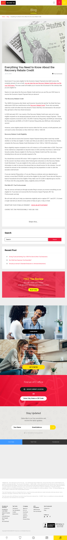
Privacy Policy (26, 519)
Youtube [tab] (11, 442)
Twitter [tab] (33, 442)
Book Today (33, 289)
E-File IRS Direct (6, 516)
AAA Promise (37, 509)
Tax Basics (15, 508)
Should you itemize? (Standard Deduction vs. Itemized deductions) (27, 263)
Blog (8, 16)
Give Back (25, 512)
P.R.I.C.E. (25, 510)
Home (3, 16)
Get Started (33, 367)
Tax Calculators (16, 510)
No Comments (58, 73)
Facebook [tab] (55, 442)
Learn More (33, 331)
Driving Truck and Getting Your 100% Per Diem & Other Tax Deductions (28, 256)
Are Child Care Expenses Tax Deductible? (20, 260)
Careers (25, 514)
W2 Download (5, 521)
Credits (14, 512)
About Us (25, 508)
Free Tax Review (37, 511)
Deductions (15, 514)
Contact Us (46, 508)
